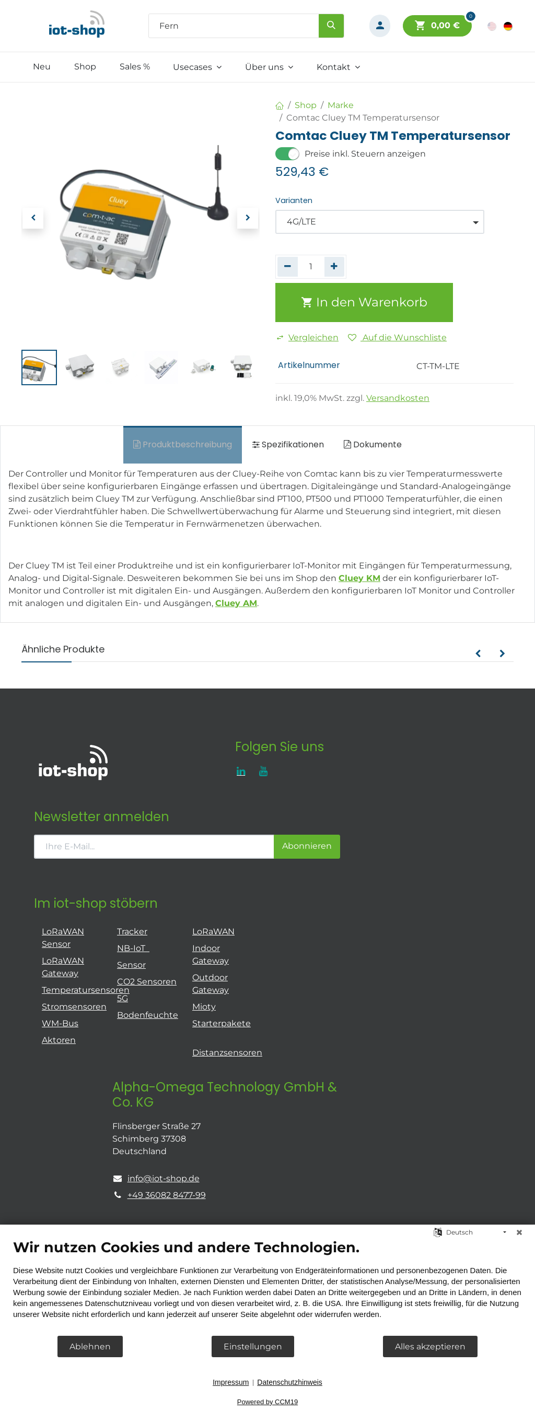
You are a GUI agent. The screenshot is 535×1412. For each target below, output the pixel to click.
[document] (267, 1286)
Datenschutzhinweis (289, 1382)
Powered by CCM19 (267, 1402)
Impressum (231, 1382)
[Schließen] (519, 1232)
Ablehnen (90, 1346)
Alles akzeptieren (430, 1346)
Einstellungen (253, 1346)
